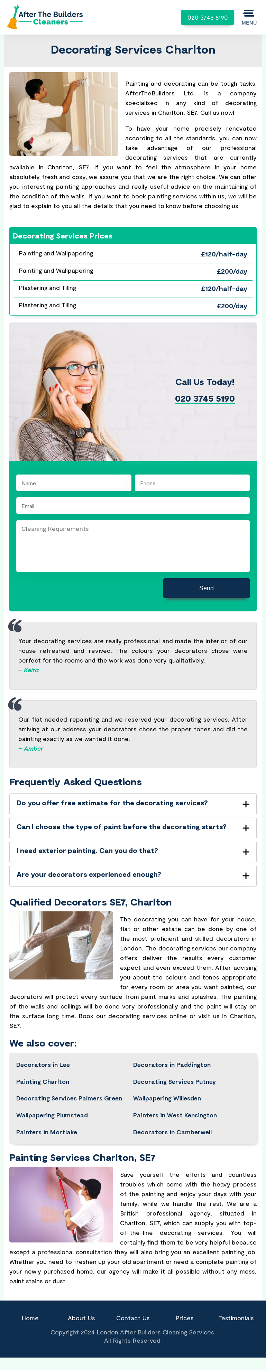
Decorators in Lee (43, 1064)
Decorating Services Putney (174, 1081)
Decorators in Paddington (172, 1064)
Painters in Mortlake (46, 1132)
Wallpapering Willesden (167, 1098)
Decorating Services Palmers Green (69, 1098)
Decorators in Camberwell (172, 1132)
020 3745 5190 (207, 17)
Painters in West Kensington (175, 1115)
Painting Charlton (42, 1081)
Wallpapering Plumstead (52, 1115)
